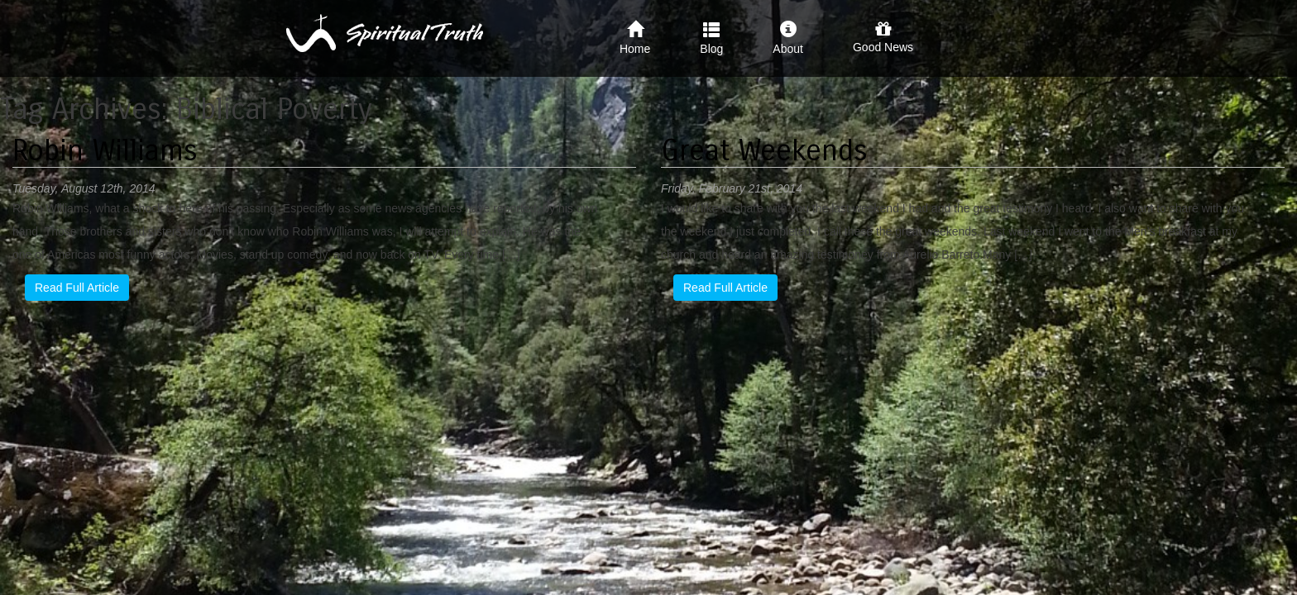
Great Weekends (764, 151)
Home (635, 38)
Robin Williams (105, 151)
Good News (883, 37)
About (788, 38)
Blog (711, 38)
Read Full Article (77, 287)
